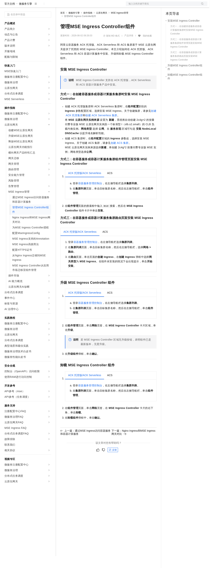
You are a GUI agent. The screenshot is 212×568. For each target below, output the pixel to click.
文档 (162, 6)
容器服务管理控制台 (90, 195)
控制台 (178, 6)
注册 (187, 6)
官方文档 (9, 15)
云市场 (91, 5)
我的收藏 (147, 47)
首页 (62, 24)
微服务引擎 (25, 15)
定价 (80, 5)
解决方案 (60, 5)
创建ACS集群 (120, 154)
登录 (201, 6)
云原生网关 (101, 24)
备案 (170, 6)
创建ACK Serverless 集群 (101, 127)
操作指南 (87, 24)
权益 (71, 5)
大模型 (38, 5)
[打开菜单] (6, 6)
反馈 (113, 462)
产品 (48, 5)
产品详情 (128, 47)
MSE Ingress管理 (119, 24)
